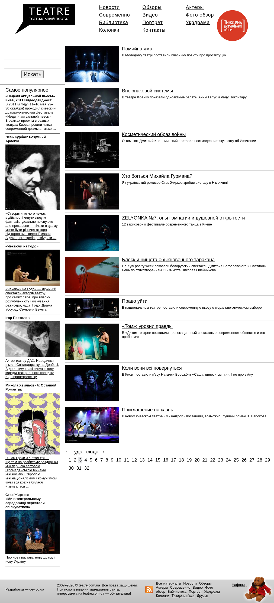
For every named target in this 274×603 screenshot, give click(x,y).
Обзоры (152, 7)
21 (204, 460)
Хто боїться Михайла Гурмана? (157, 176)
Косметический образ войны (154, 134)
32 (86, 468)
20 (197, 460)
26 (244, 460)
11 (126, 460)
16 (165, 460)
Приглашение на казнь (147, 409)
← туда (73, 451)
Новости (109, 7)
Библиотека (113, 22)
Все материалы (168, 583)
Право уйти (134, 301)
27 (251, 460)
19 (189, 460)
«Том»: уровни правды (147, 326)
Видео (150, 15)
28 (259, 460)
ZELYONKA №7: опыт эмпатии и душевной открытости (183, 218)
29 (267, 460)
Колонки (109, 30)
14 (150, 460)
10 (118, 460)
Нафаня (238, 585)
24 (228, 460)
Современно (114, 15)
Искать (32, 74)
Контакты (154, 30)
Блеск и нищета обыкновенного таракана (168, 259)
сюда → (95, 451)
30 (71, 468)
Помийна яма (137, 48)
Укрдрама (198, 22)
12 (134, 460)
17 (173, 460)
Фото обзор (200, 15)
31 (79, 468)
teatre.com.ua (89, 585)
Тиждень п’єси (183, 596)
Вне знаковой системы (147, 90)
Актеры (195, 7)
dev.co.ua (36, 589)
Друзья (202, 596)
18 (181, 460)
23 (220, 460)
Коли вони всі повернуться (152, 368)
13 (142, 460)
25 (236, 460)
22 (212, 460)
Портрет (153, 22)
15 (157, 460)
